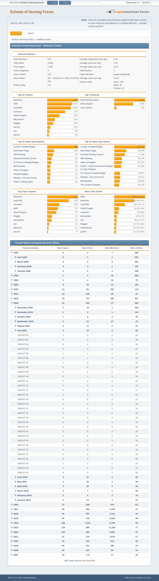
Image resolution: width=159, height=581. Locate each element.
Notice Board (86, 104)
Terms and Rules (136, 578)
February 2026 (24, 266)
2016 (16, 514)
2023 (16, 285)
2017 (16, 509)
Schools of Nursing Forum (32, 12)
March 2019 (23, 491)
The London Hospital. (90, 185)
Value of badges (20, 170)
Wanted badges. (21, 174)
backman (17, 100)
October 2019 (24, 317)
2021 (16, 294)
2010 (16, 541)
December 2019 (25, 307)
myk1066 (17, 107)
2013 (16, 527)
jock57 (83, 231)
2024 (16, 280)
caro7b (16, 127)
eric (15, 131)
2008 (16, 550)
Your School (86, 107)
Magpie (16, 123)
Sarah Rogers (19, 115)
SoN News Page (21, 150)
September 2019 (25, 321)
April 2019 (22, 486)
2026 (16, 252)
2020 (16, 298)
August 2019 (23, 326)
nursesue (17, 111)
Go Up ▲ (147, 578)
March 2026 (23, 262)
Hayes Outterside (122, 74)
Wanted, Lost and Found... (25, 178)
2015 (16, 518)
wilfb (15, 104)
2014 (16, 523)
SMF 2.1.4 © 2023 (15, 578)
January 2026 (24, 271)
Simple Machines (29, 578)
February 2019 (24, 495)
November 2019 (25, 312)
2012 (16, 532)
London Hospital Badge (24, 146)
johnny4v (17, 228)
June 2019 (22, 477)
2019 (16, 303)
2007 (16, 555)
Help (126, 578)
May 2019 (22, 482)
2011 (16, 537)
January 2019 (24, 500)
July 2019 (22, 330)
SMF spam (69, 560)
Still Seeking (19, 154)
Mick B (16, 135)
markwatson (86, 228)
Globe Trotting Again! (23, 182)
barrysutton (18, 119)
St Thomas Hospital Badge (25, 162)
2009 (16, 546)
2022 (16, 289)
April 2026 (22, 257)
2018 (16, 504)
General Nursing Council (24, 158)
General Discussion (89, 100)
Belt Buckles (19, 166)
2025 (16, 275)
